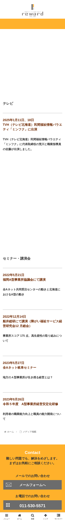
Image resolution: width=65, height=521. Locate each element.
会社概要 (17, 496)
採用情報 (48, 496)
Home (17, 491)
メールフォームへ (32, 434)
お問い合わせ (48, 501)
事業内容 (48, 491)
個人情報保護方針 (17, 501)
